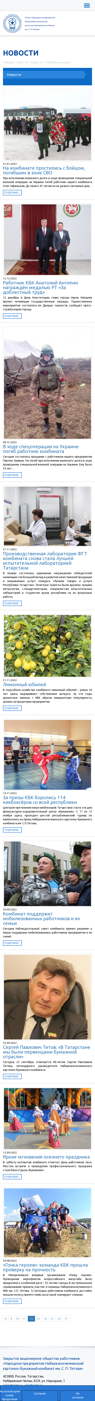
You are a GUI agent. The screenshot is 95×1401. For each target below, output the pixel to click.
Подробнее (11, 192)
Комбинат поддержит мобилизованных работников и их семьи (41, 918)
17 (66, 1318)
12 (31, 1318)
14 (45, 1318)
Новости (22, 62)
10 (17, 1318)
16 (59, 1318)
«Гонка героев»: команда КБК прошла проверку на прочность (45, 1267)
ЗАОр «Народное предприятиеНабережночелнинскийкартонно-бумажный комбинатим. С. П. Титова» (40, 23)
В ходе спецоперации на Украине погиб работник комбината (41, 449)
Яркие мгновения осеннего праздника (46, 1157)
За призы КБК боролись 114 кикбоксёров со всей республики (40, 800)
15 (52, 1318)
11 (24, 1318)
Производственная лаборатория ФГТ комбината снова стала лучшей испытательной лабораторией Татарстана (45, 560)
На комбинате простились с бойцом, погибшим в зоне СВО (44, 170)
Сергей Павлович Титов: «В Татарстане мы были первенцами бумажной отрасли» (46, 1052)
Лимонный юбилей (24, 684)
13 (38, 1318)
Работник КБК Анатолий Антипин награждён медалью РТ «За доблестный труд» (40, 287)
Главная (8, 62)
